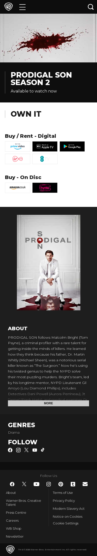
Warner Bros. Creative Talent (23, 503)
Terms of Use (63, 493)
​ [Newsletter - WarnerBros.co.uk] (85, 484)
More (48, 403)
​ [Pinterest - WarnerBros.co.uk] (61, 484)
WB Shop (13, 528)
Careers (12, 520)
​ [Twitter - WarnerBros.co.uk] (24, 484)
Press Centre (16, 512)
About (11, 493)
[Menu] (22, 7)
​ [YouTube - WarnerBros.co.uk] (36, 484)
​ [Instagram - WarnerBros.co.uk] (49, 484)
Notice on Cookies (67, 516)
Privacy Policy (64, 501)
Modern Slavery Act (69, 508)
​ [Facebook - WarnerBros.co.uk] (12, 484)
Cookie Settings (65, 523)
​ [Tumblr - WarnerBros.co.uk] (73, 484)
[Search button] (91, 7)
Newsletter (15, 536)
